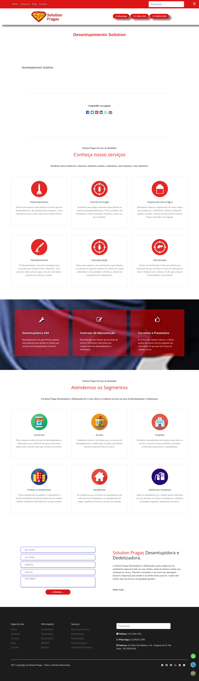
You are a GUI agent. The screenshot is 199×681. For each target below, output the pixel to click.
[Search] (166, 4)
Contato (43, 4)
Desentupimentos (80, 629)
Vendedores (47, 629)
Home (15, 4)
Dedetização (77, 633)
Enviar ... (58, 592)
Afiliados (45, 642)
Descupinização (79, 642)
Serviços (15, 638)
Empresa (25, 4)
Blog (34, 4)
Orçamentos (47, 638)
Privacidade (47, 633)
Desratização (77, 638)
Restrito (45, 647)
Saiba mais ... (119, 589)
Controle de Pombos (81, 647)
